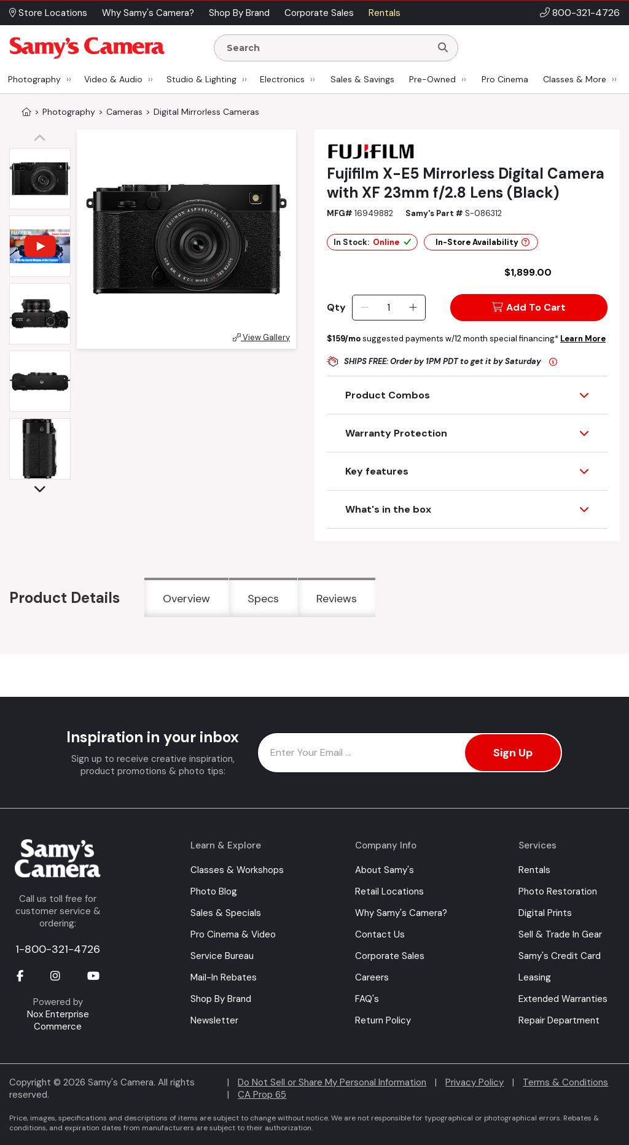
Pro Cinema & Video (233, 934)
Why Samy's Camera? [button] (148, 13)
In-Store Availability (482, 242)
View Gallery (261, 337)
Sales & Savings (362, 79)
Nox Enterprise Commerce (58, 1020)
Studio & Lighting (201, 79)
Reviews (336, 598)
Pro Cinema (505, 79)
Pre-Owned (432, 79)
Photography (34, 79)
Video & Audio (113, 79)
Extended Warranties (563, 999)
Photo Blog (213, 891)
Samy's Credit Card (559, 956)
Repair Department (559, 1020)
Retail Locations (389, 891)
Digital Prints (545, 913)
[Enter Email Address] (410, 752)
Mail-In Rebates (223, 977)
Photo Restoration (557, 891)
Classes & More (574, 79)
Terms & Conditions (565, 1082)
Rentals (534, 870)
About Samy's (384, 870)
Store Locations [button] (48, 13)
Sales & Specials (225, 913)
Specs (263, 598)
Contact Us (380, 934)
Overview (186, 598)
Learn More (583, 338)
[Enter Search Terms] (327, 48)
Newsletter (214, 1020)
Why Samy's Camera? (401, 913)
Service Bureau (222, 956)
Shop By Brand (220, 999)
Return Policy (383, 1020)
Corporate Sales (389, 956)
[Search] (442, 48)
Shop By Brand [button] (239, 13)
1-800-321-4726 (57, 949)
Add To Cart (529, 307)
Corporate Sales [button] (319, 13)
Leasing (534, 977)
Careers (372, 977)
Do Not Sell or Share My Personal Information (332, 1082)
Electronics (282, 79)
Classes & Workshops (237, 870)
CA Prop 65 (262, 1095)
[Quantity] (388, 307)
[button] (43, 139)
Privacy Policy (474, 1082)
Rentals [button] (384, 13)
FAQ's (367, 999)
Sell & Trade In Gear (560, 934)
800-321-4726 (586, 12)
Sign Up (513, 752)
